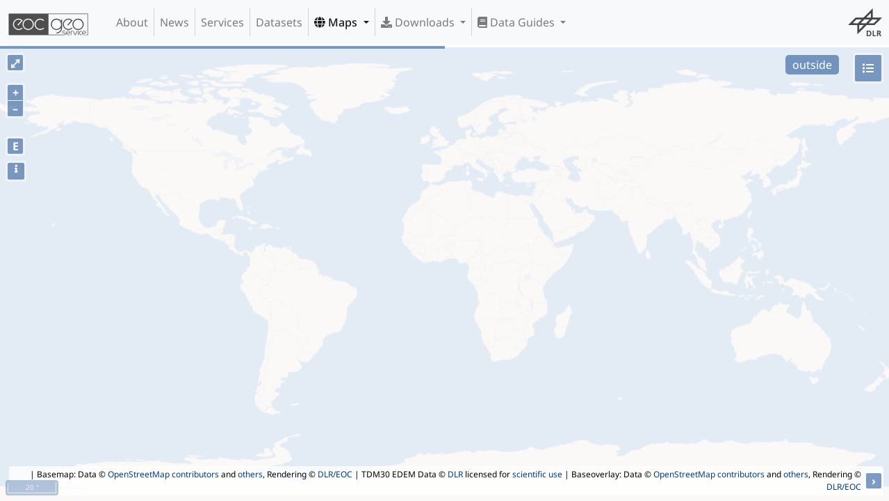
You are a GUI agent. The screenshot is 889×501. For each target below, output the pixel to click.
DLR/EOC (335, 474)
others (250, 474)
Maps (337, 22)
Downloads (419, 22)
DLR (455, 474)
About (132, 22)
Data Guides (517, 22)
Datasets (279, 22)
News (174, 22)
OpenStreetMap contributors (163, 474)
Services (222, 22)
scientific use (537, 474)
